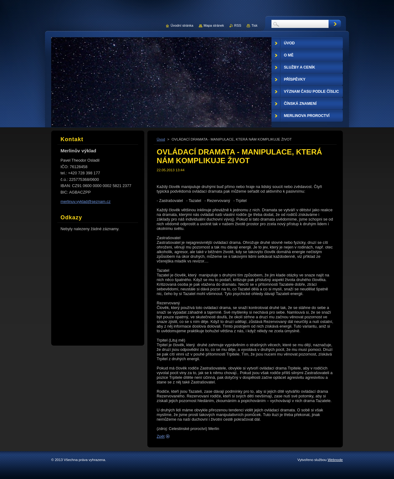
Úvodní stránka (182, 25)
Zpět (161, 436)
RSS (237, 25)
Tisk (254, 25)
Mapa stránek (214, 25)
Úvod (161, 139)
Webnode (335, 460)
